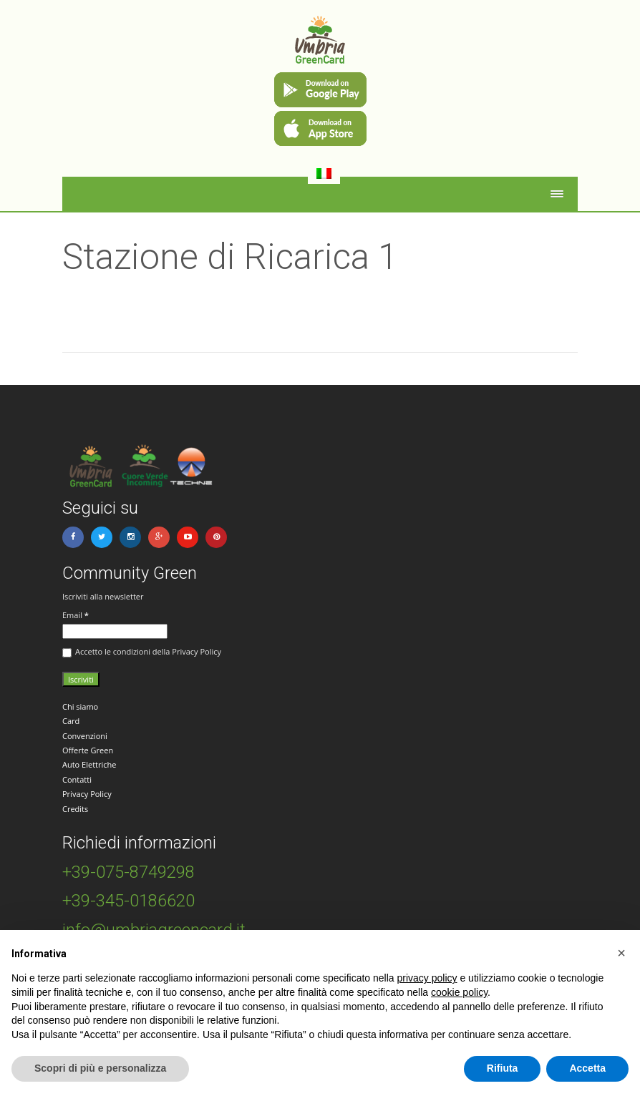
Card (70, 720)
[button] (621, 952)
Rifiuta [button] (502, 1068)
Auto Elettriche (89, 764)
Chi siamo (80, 706)
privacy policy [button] (427, 978)
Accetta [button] (587, 1068)
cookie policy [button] (459, 992)
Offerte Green (87, 750)
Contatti (77, 779)
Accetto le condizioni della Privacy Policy (141, 651)
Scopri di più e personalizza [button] (100, 1068)
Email (75, 615)
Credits (75, 808)
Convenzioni (84, 735)
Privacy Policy (87, 793)
